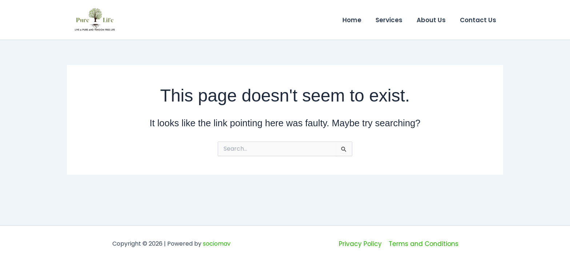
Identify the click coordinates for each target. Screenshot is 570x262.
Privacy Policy (360, 243)
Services (393, 20)
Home (358, 20)
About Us (433, 20)
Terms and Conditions (423, 243)
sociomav (216, 243)
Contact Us (479, 20)
